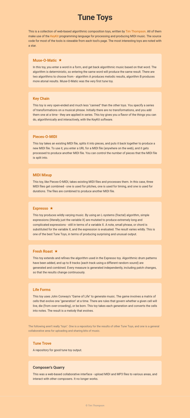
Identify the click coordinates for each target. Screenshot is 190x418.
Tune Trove (42, 343)
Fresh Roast (43, 251)
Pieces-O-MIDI (45, 136)
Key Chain (41, 98)
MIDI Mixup (42, 175)
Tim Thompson (136, 31)
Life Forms (42, 289)
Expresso (40, 208)
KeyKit (54, 36)
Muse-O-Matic (45, 60)
